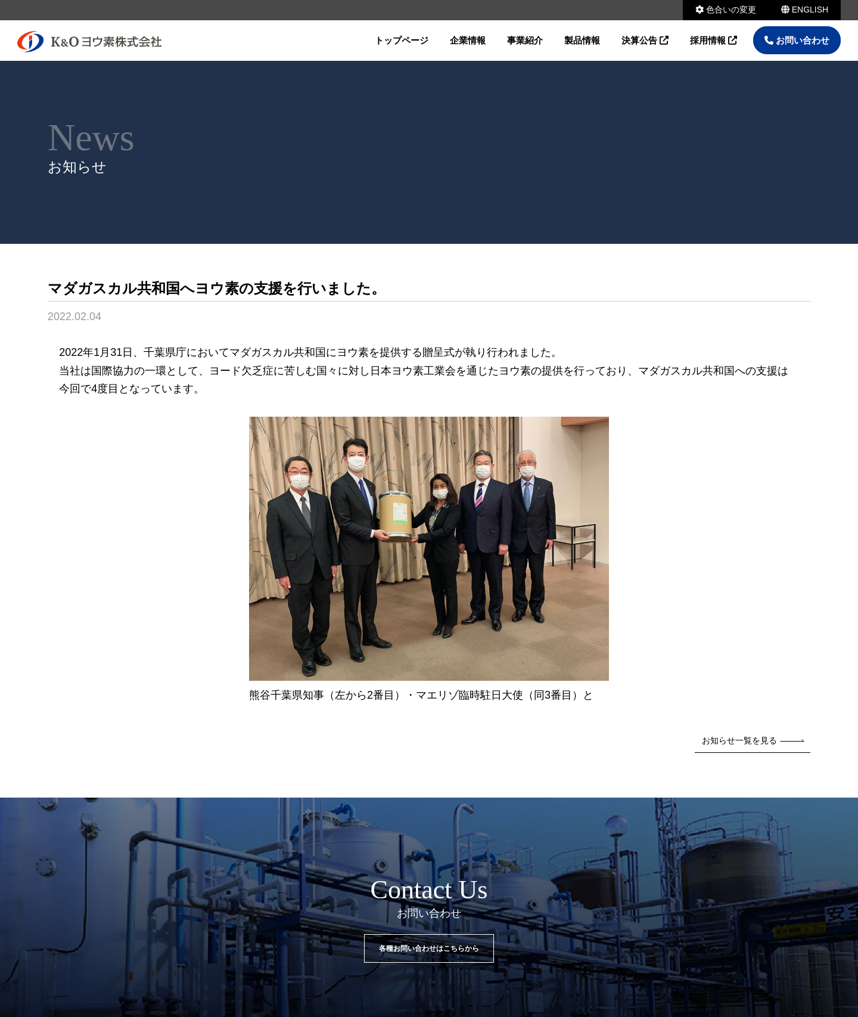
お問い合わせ (796, 40)
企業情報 (468, 40)
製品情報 (582, 40)
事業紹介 (525, 40)
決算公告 (645, 40)
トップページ (401, 40)
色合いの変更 (725, 9)
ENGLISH (804, 9)
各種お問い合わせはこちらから (429, 948)
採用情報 (713, 40)
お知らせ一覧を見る (753, 740)
